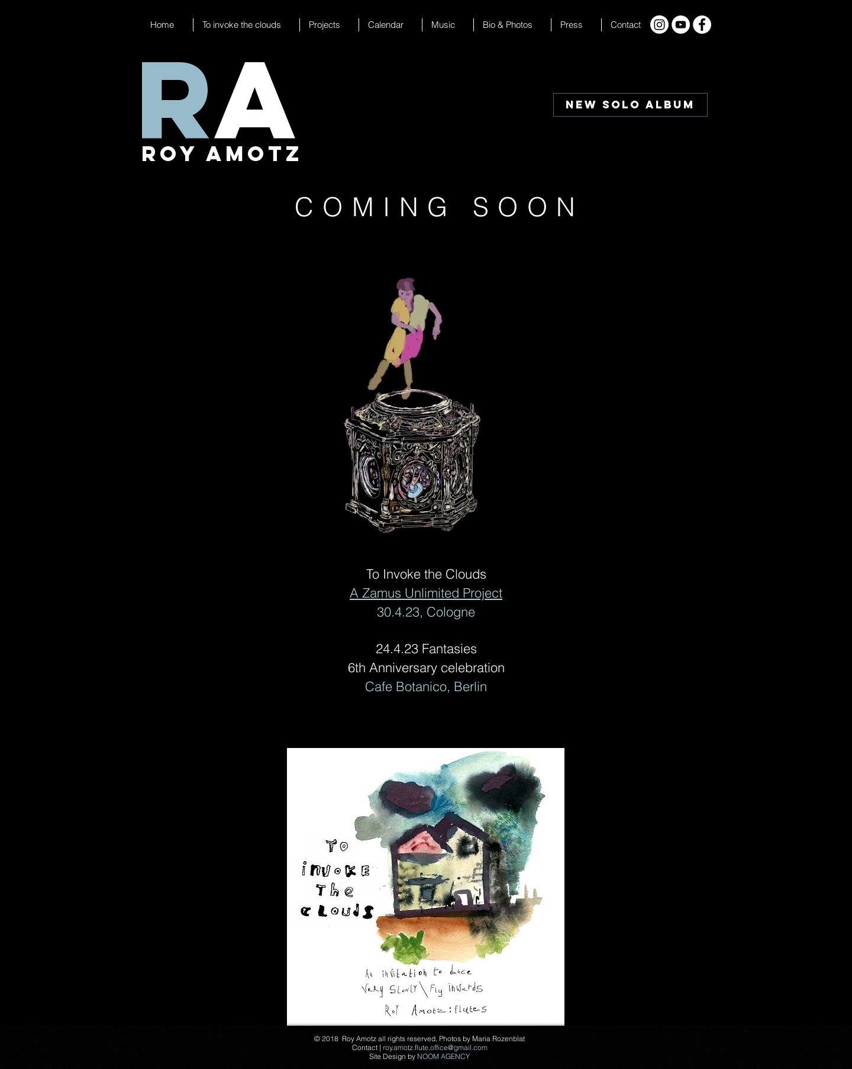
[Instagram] (659, 24)
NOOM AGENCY (443, 1056)
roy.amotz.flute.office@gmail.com (435, 1047)
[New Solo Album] (630, 105)
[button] (390, 24)
